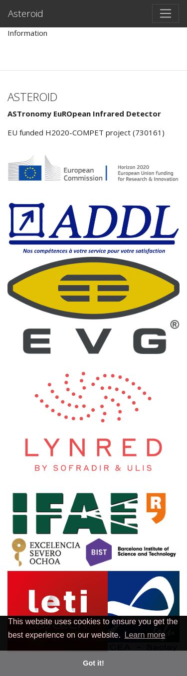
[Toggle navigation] (165, 13)
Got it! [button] (93, 663)
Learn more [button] (145, 635)
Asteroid (25, 13)
